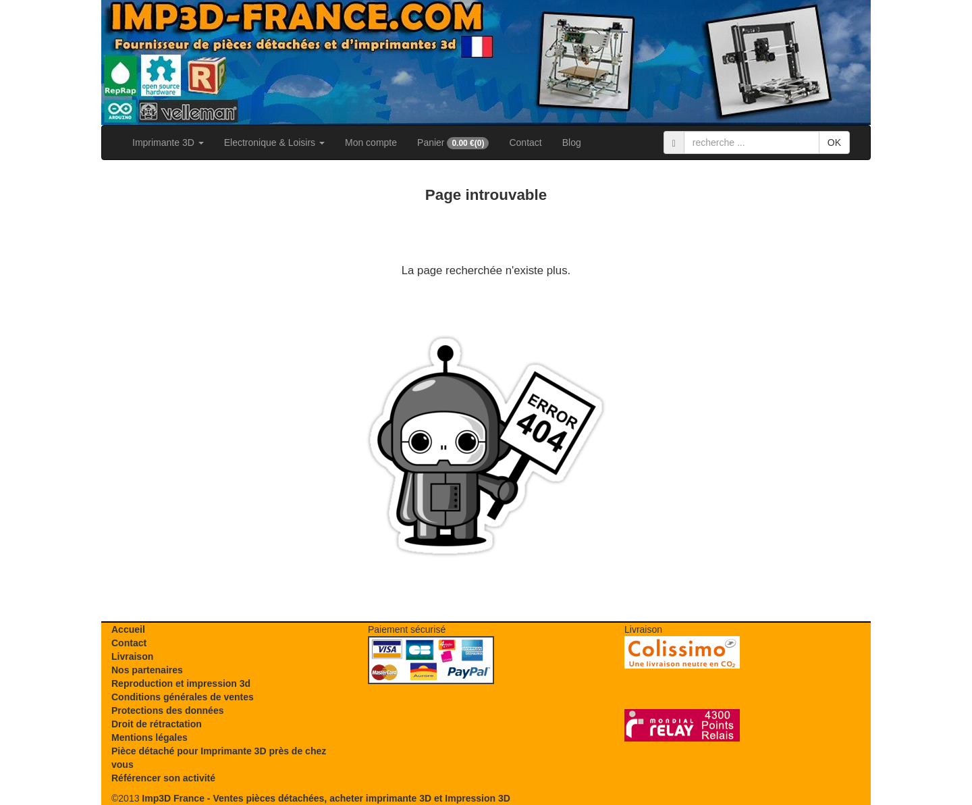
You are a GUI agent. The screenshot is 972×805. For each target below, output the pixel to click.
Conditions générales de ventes (182, 697)
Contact (525, 142)
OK (834, 142)
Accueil (128, 629)
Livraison (132, 656)
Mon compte (371, 142)
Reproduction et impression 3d (180, 683)
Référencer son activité (163, 778)
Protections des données (167, 710)
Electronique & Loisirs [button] (274, 142)
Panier (453, 143)
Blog (571, 142)
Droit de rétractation (156, 724)
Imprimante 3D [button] (168, 142)
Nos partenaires (147, 670)
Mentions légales (149, 737)
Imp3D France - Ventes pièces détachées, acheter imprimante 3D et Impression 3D (326, 798)
